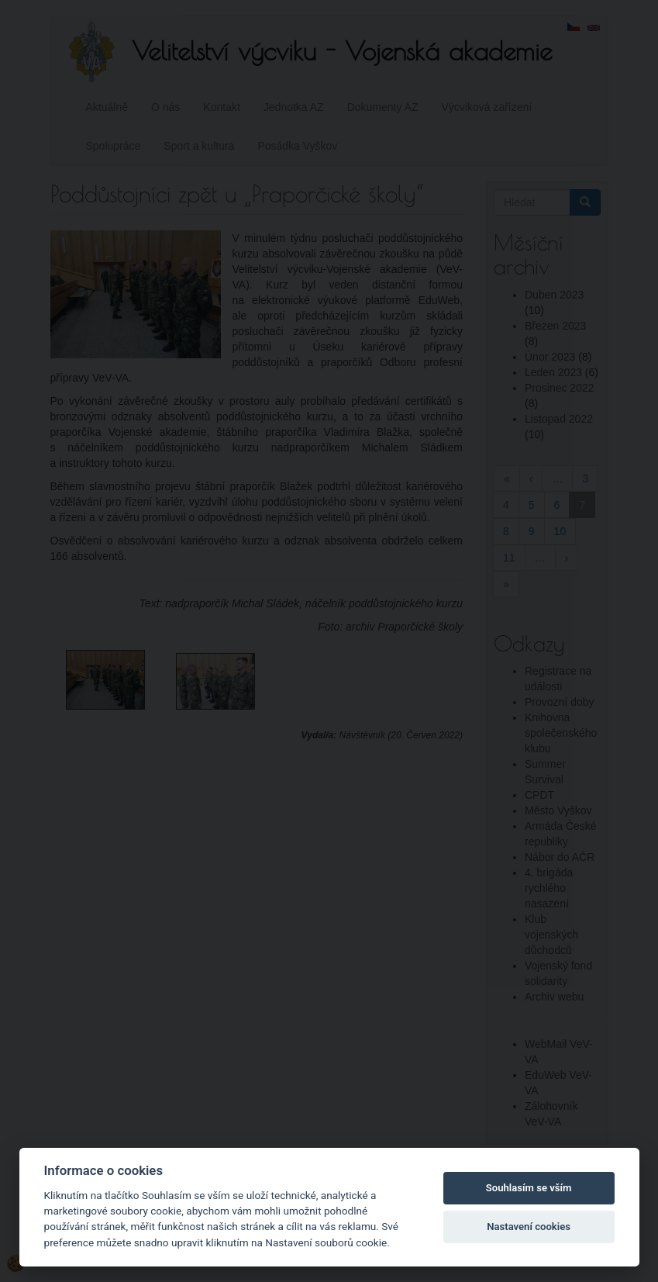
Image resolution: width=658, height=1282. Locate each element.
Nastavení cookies (528, 1226)
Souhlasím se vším (529, 1188)
